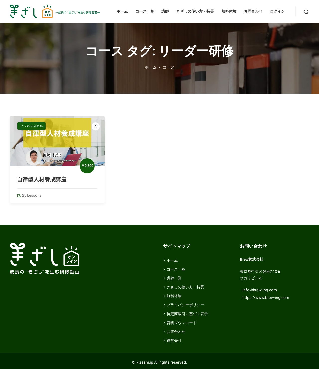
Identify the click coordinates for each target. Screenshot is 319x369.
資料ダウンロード (182, 323)
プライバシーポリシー (185, 305)
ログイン (277, 11)
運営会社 (174, 340)
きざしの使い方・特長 (195, 11)
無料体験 (228, 11)
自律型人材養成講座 (41, 180)
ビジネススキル (31, 126)
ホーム (122, 11)
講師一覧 (174, 278)
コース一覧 (144, 11)
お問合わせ (253, 11)
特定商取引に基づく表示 (187, 314)
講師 (165, 11)
